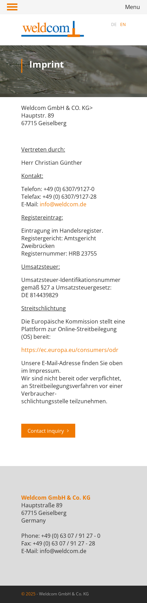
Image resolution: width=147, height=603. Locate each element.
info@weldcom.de (63, 204)
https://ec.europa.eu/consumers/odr (69, 350)
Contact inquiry (48, 430)
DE (114, 24)
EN (123, 24)
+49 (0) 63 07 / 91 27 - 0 (70, 536)
